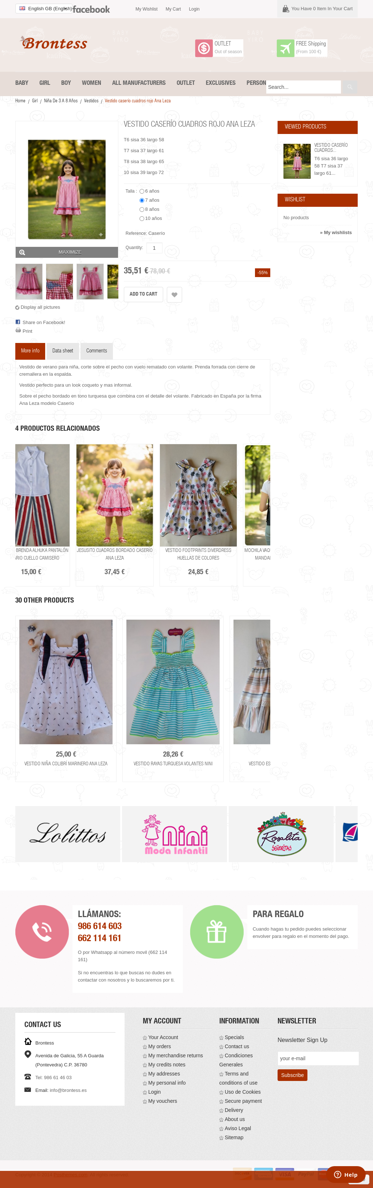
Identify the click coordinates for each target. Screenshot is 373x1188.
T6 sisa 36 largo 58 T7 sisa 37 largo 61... (331, 166)
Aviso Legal (238, 1128)
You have (322, 8)
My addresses (164, 1074)
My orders (159, 1046)
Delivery (234, 1110)
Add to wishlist (174, 295)
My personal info (167, 1083)
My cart (173, 9)
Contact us (237, 1046)
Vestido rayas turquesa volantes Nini (173, 764)
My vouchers (162, 1101)
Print (27, 331)
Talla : (132, 191)
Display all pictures (40, 307)
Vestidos (91, 101)
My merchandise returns (175, 1055)
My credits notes (166, 1064)
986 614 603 (100, 927)
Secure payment (243, 1101)
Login (194, 9)
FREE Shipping (311, 44)
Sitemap (234, 1137)
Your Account (163, 1037)
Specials (234, 1037)
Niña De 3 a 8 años (61, 101)
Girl (35, 101)
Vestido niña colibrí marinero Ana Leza (65, 764)
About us (235, 1119)
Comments (96, 351)
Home (20, 101)
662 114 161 (100, 939)
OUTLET (223, 44)
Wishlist (295, 200)
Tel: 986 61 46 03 (53, 1077)
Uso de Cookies (243, 1092)
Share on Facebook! (44, 322)
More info (30, 351)
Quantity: (134, 247)
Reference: (136, 233)
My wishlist (147, 9)
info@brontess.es (68, 1090)
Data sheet (62, 351)
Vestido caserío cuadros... (331, 148)
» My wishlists (336, 232)
